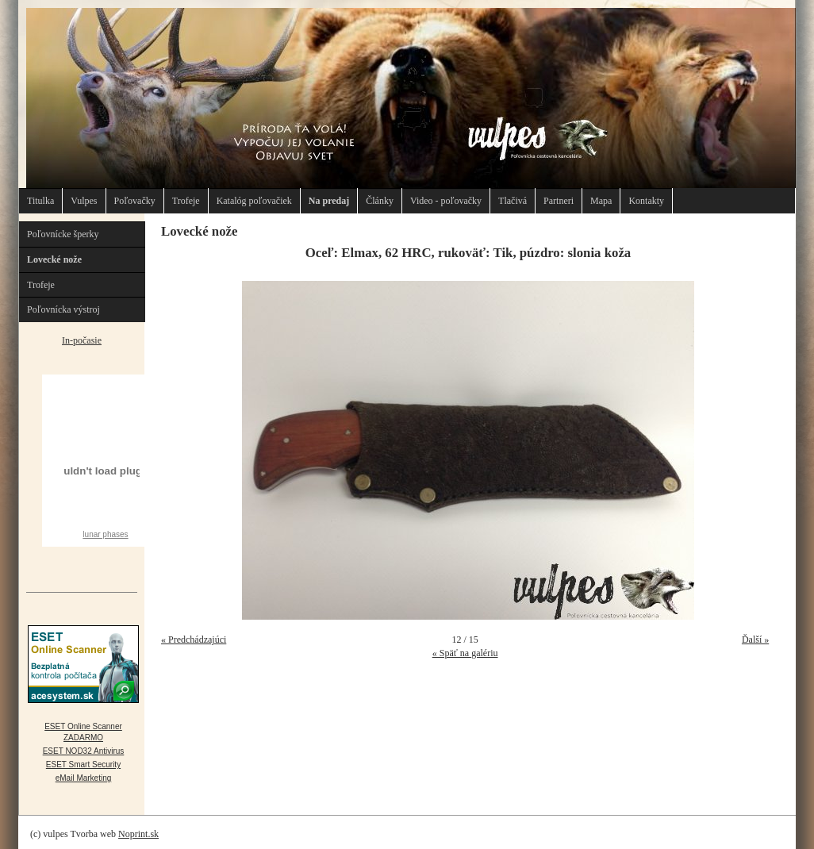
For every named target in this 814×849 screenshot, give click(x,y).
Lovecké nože (54, 259)
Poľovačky (135, 200)
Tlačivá (512, 200)
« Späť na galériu (465, 653)
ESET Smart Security (83, 764)
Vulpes (84, 200)
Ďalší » (755, 639)
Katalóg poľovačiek (254, 200)
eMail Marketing (84, 778)
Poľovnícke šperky (63, 234)
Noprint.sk (138, 833)
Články (380, 200)
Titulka (40, 200)
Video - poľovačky (446, 200)
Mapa (601, 200)
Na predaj (329, 200)
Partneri (558, 200)
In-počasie (82, 340)
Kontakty (646, 200)
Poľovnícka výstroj (63, 309)
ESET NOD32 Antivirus (84, 751)
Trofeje (186, 200)
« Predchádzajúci (193, 639)
